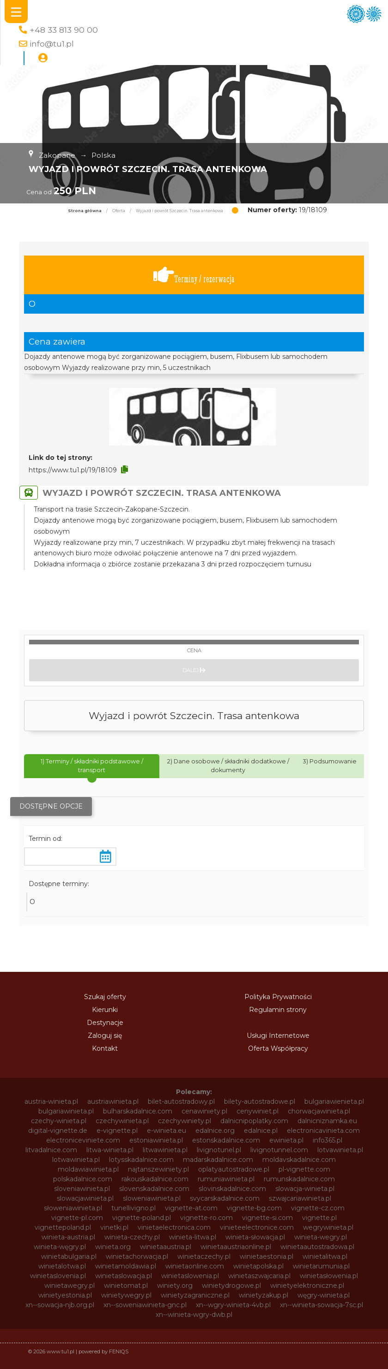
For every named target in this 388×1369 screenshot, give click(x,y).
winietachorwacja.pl (137, 1256)
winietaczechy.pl (203, 1256)
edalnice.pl (261, 1130)
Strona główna (85, 210)
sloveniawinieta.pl (82, 1188)
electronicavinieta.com (323, 1130)
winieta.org (113, 1247)
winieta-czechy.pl (132, 1237)
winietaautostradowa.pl (317, 1247)
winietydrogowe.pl (231, 1285)
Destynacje (105, 1022)
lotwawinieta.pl (76, 1159)
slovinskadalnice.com (232, 1188)
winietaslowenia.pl (190, 1276)
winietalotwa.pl (62, 1266)
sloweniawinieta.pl (152, 1198)
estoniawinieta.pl (156, 1140)
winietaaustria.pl (165, 1247)
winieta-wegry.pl (320, 1237)
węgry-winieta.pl (323, 1295)
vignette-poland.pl (141, 1218)
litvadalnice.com (51, 1150)
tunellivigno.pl (133, 1208)
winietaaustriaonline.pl (235, 1247)
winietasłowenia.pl (329, 1276)
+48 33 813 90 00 (64, 30)
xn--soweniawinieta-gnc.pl (145, 1305)
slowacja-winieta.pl (304, 1188)
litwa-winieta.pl (109, 1150)
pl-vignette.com (304, 1169)
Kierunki (105, 1010)
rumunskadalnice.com (299, 1179)
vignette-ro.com (206, 1218)
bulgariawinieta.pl (66, 1111)
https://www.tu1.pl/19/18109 (73, 470)
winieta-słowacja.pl (255, 1237)
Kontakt (105, 1048)
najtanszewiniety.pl (158, 1169)
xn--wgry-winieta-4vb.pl (233, 1305)
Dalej (194, 670)
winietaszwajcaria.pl (259, 1276)
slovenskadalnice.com (154, 1188)
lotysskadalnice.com (141, 1159)
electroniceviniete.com (83, 1140)
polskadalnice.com (82, 1179)
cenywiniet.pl (257, 1111)
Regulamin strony (278, 1010)
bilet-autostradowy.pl (181, 1101)
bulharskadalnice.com (137, 1111)
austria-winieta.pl (51, 1101)
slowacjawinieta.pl (85, 1198)
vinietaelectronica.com (174, 1227)
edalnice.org (215, 1130)
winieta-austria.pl (68, 1237)
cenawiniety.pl (204, 1111)
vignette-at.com (191, 1208)
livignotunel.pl (219, 1150)
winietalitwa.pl (325, 1256)
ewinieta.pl (286, 1140)
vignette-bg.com (254, 1208)
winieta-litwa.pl (192, 1237)
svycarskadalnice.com (225, 1198)
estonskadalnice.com (226, 1140)
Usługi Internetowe (278, 1035)
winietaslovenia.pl (58, 1276)
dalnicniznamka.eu (327, 1121)
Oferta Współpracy (278, 1048)
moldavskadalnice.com (299, 1159)
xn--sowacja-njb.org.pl (59, 1305)
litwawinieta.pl (165, 1150)
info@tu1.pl (52, 43)
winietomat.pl (126, 1285)
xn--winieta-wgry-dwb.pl (194, 1314)
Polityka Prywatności (278, 997)
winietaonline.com (194, 1266)
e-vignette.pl (117, 1130)
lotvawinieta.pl (340, 1150)
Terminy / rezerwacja (194, 275)
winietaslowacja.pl (123, 1276)
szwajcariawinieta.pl (300, 1198)
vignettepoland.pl (63, 1227)
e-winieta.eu (166, 1130)
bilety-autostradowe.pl (259, 1101)
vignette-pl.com (77, 1218)
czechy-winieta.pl (58, 1121)
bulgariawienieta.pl (334, 1101)
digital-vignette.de (57, 1130)
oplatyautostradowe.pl (233, 1169)
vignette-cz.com (318, 1208)
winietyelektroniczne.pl (307, 1285)
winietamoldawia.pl (125, 1266)
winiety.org (175, 1285)
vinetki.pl (114, 1227)
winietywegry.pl (126, 1295)
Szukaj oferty (105, 997)
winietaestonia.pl (266, 1256)
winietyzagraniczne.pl (195, 1295)
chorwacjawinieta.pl (319, 1111)
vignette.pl (319, 1218)
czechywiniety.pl (184, 1121)
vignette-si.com (267, 1218)
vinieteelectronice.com (257, 1227)
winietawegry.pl (69, 1285)
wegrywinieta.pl (328, 1227)
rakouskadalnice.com (154, 1179)
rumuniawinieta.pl (226, 1179)
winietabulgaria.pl (69, 1256)
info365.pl (327, 1140)
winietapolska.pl (258, 1266)
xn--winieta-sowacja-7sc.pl (321, 1305)
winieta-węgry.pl (60, 1247)
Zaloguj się (105, 1035)
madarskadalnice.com (218, 1159)
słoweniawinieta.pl (73, 1208)
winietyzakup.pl (263, 1295)
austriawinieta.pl (113, 1101)
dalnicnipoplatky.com (254, 1121)
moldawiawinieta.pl (88, 1169)
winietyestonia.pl (65, 1295)
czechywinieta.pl (122, 1121)
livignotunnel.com (279, 1150)
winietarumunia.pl (321, 1266)
